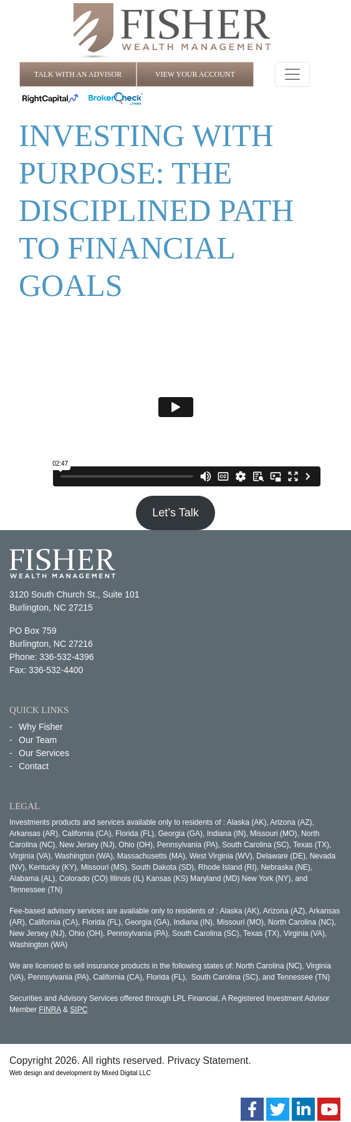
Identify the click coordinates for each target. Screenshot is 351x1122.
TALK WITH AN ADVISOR (78, 74)
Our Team (38, 740)
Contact (34, 766)
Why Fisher (41, 727)
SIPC (78, 1009)
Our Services (44, 753)
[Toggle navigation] (292, 74)
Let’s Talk (175, 512)
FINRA (49, 1009)
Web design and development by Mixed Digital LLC (80, 1073)
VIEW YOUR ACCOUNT (195, 74)
